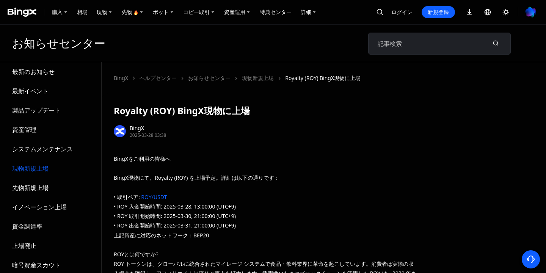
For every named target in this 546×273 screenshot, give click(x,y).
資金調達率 (27, 226)
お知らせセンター (209, 77)
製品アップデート (36, 110)
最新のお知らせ (33, 72)
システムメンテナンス (42, 149)
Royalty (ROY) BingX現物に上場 (323, 77)
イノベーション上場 (39, 207)
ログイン (402, 11)
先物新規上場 (30, 188)
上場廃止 (24, 246)
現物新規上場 (30, 168)
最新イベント (30, 91)
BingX (121, 77)
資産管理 (24, 130)
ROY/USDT (154, 197)
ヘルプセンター (158, 77)
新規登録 (438, 11)
